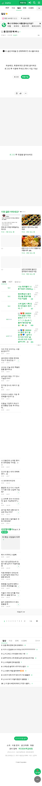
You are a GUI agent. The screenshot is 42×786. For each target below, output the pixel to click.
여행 (9, 26)
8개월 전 (3, 35)
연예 (24, 8)
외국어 (16, 26)
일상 (19, 8)
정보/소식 (18, 282)
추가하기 (4, 532)
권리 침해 (13, 749)
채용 (32, 745)
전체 (4, 282)
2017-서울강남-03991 (22, 755)
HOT (7, 8)
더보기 (16, 529)
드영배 (30, 8)
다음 (30, 621)
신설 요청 (25, 18)
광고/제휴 (25, 745)
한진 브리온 (9, 18)
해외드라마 (36, 26)
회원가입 (23, 3)
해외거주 (25, 26)
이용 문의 (15, 745)
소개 (8, 745)
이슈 (13, 8)
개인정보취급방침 (25, 749)
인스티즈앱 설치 (21, 738)
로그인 (16, 77)
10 (24, 621)
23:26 (37, 641)
